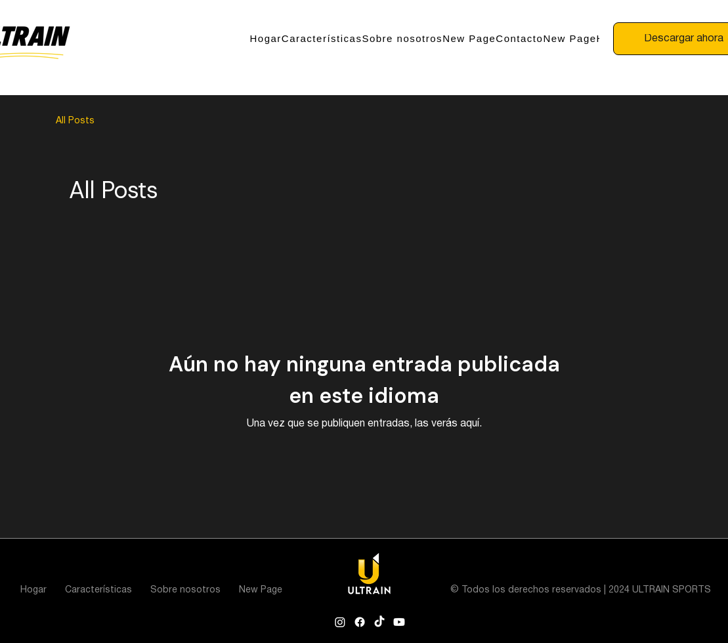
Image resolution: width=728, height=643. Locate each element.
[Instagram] (340, 622)
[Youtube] (399, 622)
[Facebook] (359, 622)
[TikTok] (379, 622)
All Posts (75, 121)
